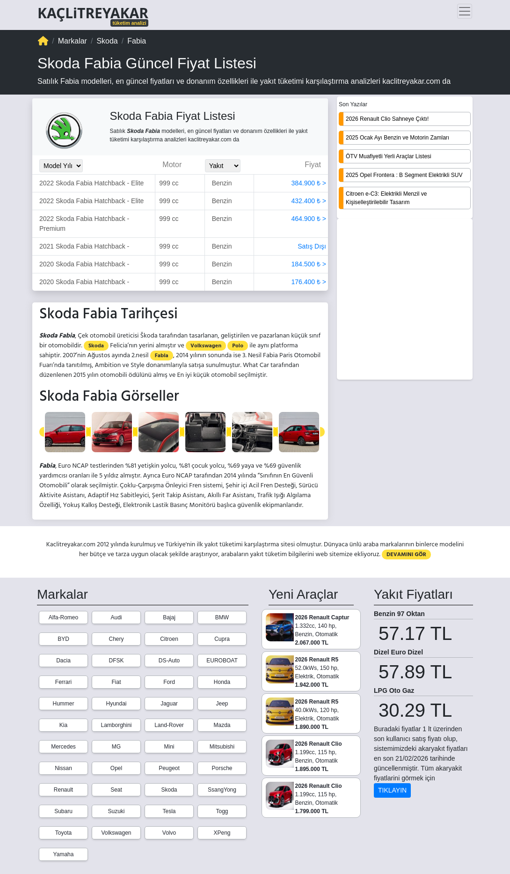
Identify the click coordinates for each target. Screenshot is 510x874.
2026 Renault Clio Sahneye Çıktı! (387, 119)
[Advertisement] (405, 300)
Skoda (96, 345)
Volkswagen (205, 345)
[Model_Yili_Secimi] (61, 165)
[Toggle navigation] (464, 11)
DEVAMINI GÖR (406, 554)
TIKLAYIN (392, 790)
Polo (237, 345)
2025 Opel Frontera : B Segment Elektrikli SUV (404, 175)
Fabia (161, 355)
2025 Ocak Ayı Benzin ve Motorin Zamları (397, 137)
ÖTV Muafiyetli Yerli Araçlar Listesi (388, 156)
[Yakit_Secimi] (222, 165)
